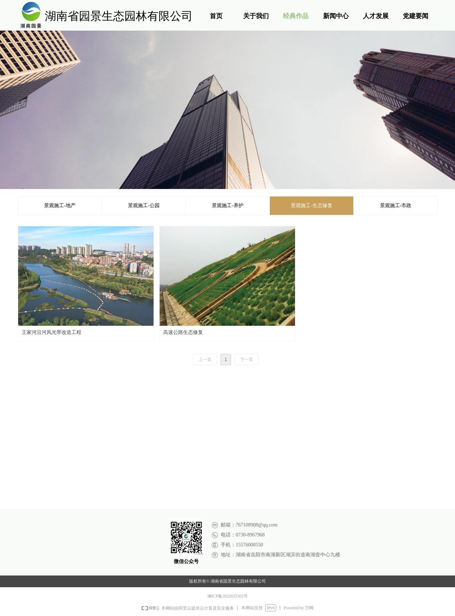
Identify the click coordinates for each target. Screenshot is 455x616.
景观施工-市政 (396, 205)
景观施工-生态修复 (311, 205)
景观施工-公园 (144, 205)
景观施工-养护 (227, 205)
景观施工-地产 (60, 205)
